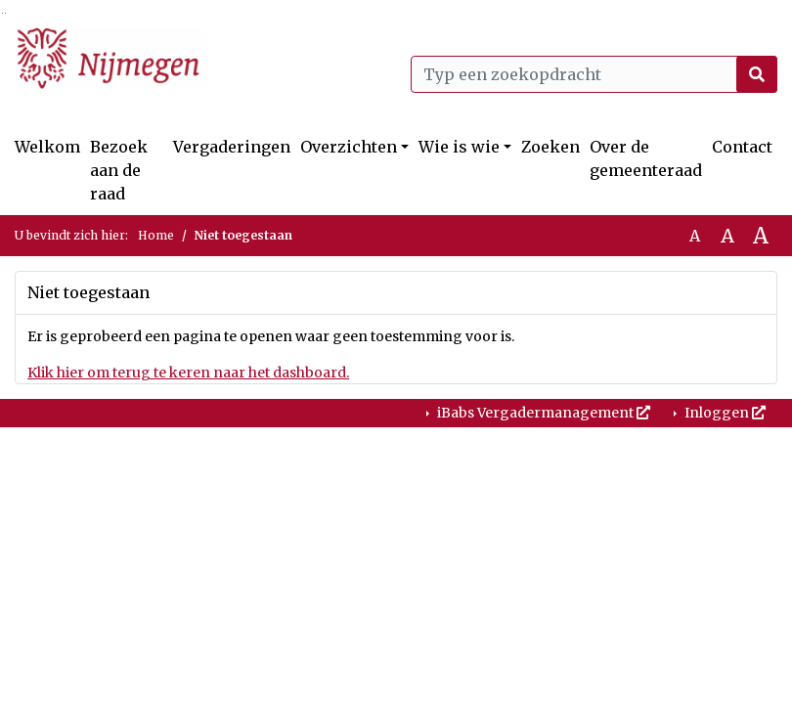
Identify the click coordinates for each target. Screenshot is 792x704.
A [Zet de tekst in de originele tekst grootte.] (694, 235)
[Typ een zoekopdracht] (594, 74)
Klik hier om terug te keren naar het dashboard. (188, 372)
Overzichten (348, 146)
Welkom (47, 146)
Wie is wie (459, 146)
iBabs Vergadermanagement (542, 412)
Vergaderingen (231, 146)
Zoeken (550, 146)
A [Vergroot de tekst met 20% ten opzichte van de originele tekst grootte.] (727, 235)
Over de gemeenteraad (646, 158)
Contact (742, 146)
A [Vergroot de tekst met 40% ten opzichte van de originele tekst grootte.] (761, 235)
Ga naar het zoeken (2, 13)
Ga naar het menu (5, 13)
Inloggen (724, 412)
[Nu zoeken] (756, 74)
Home (156, 235)
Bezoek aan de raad (119, 170)
